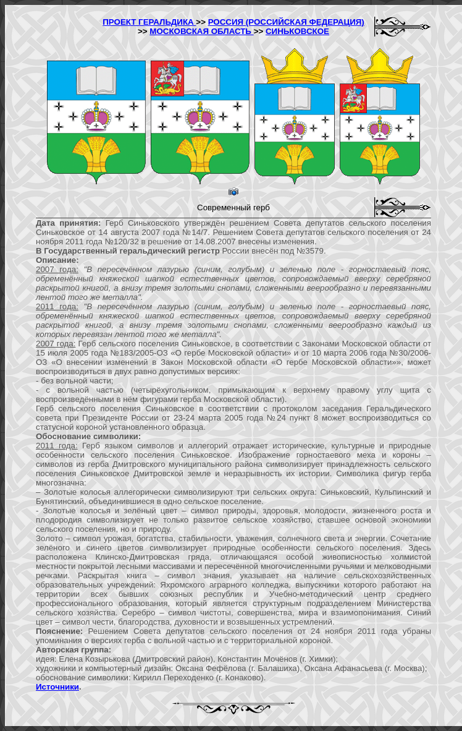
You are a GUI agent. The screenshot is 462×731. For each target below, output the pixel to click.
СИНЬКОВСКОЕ (297, 31)
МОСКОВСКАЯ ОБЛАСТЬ (201, 31)
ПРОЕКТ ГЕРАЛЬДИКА (149, 22)
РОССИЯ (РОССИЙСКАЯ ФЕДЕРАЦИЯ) (286, 22)
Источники (57, 686)
